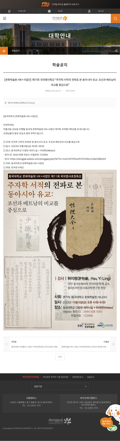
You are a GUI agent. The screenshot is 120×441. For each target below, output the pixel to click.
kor (60, 11)
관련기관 (60, 386)
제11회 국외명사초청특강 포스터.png (21, 103)
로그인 (101, 11)
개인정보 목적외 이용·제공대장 (55, 377)
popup (22, 11)
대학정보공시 (77, 377)
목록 (60, 357)
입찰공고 (90, 377)
